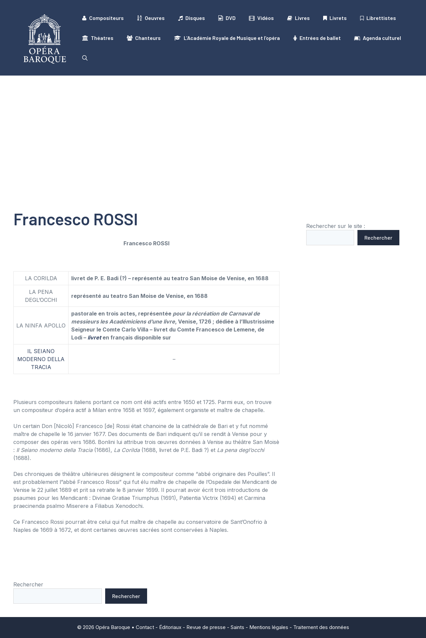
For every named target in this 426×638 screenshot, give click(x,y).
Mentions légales (268, 627)
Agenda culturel (377, 38)
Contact (145, 627)
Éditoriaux (170, 627)
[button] (85, 58)
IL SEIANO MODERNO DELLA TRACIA (41, 359)
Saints (237, 627)
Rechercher (378, 237)
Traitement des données (321, 627)
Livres (298, 18)
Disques (191, 18)
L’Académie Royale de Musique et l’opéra (227, 38)
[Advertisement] (213, 125)
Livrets (335, 18)
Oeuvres (151, 18)
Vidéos (261, 18)
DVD (227, 18)
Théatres (97, 38)
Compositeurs (103, 18)
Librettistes (378, 18)
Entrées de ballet (317, 38)
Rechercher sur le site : (335, 226)
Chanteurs (144, 38)
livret (94, 337)
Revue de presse (206, 627)
